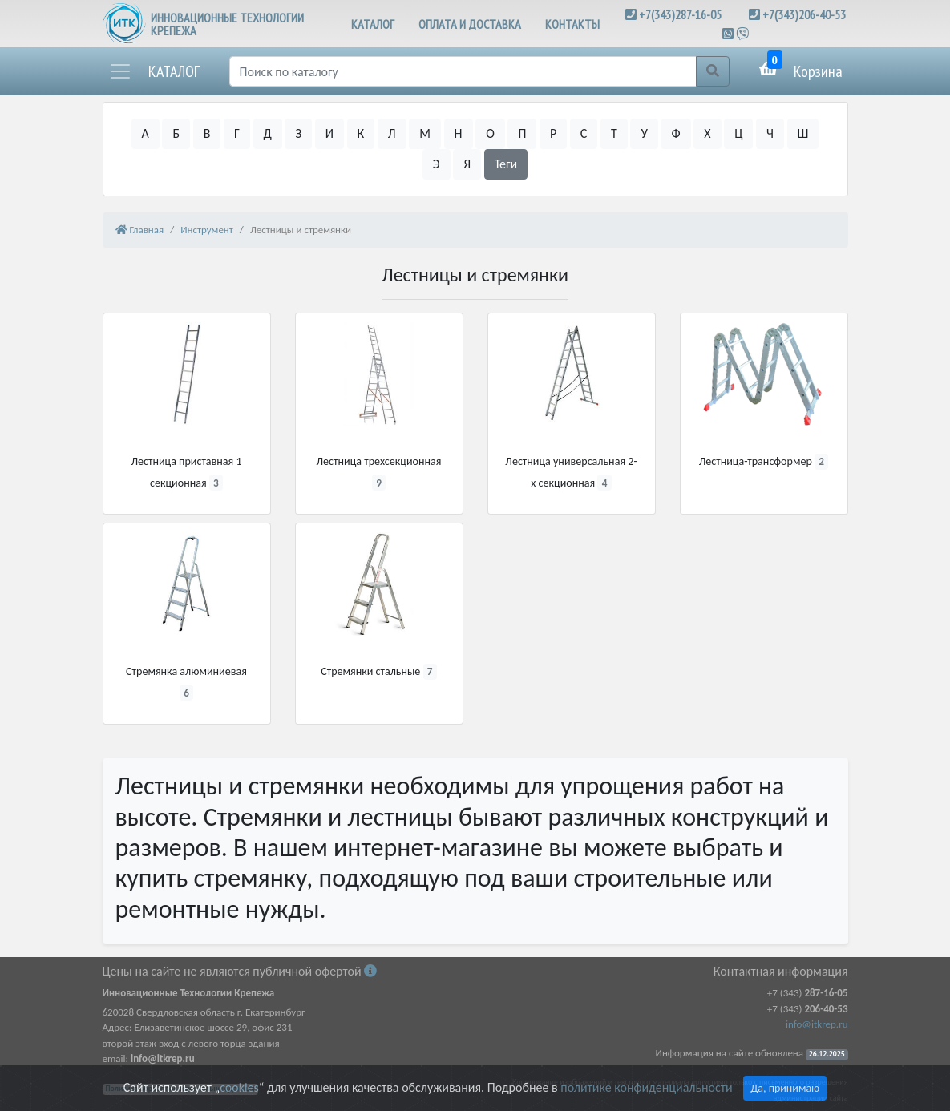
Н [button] (459, 133)
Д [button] (268, 133)
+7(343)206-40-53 (804, 14)
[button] (154, 71)
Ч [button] (770, 133)
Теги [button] (506, 164)
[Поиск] (463, 71)
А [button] (145, 133)
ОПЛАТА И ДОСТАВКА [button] (469, 24)
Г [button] (237, 133)
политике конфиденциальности (646, 1087)
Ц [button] (738, 133)
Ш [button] (803, 133)
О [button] (490, 133)
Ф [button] (675, 133)
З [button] (298, 133)
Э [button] (436, 164)
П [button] (522, 133)
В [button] (207, 133)
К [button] (361, 133)
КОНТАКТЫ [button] (572, 24)
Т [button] (614, 133)
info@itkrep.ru (816, 1024)
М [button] (425, 133)
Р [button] (553, 133)
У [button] (644, 133)
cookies (239, 1087)
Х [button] (707, 133)
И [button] (329, 133)
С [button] (584, 133)
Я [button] (467, 164)
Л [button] (392, 133)
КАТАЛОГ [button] (372, 24)
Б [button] (176, 133)
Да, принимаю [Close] (784, 1088)
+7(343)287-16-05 (680, 14)
